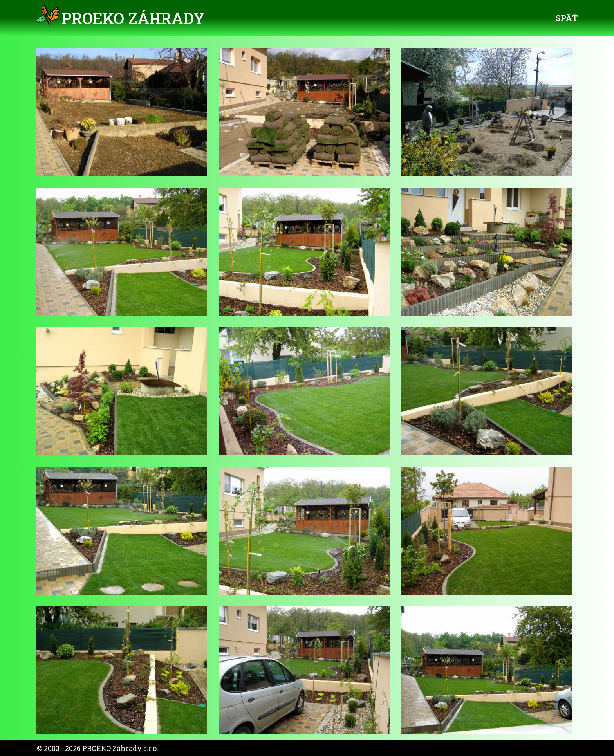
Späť (567, 18)
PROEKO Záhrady (133, 18)
